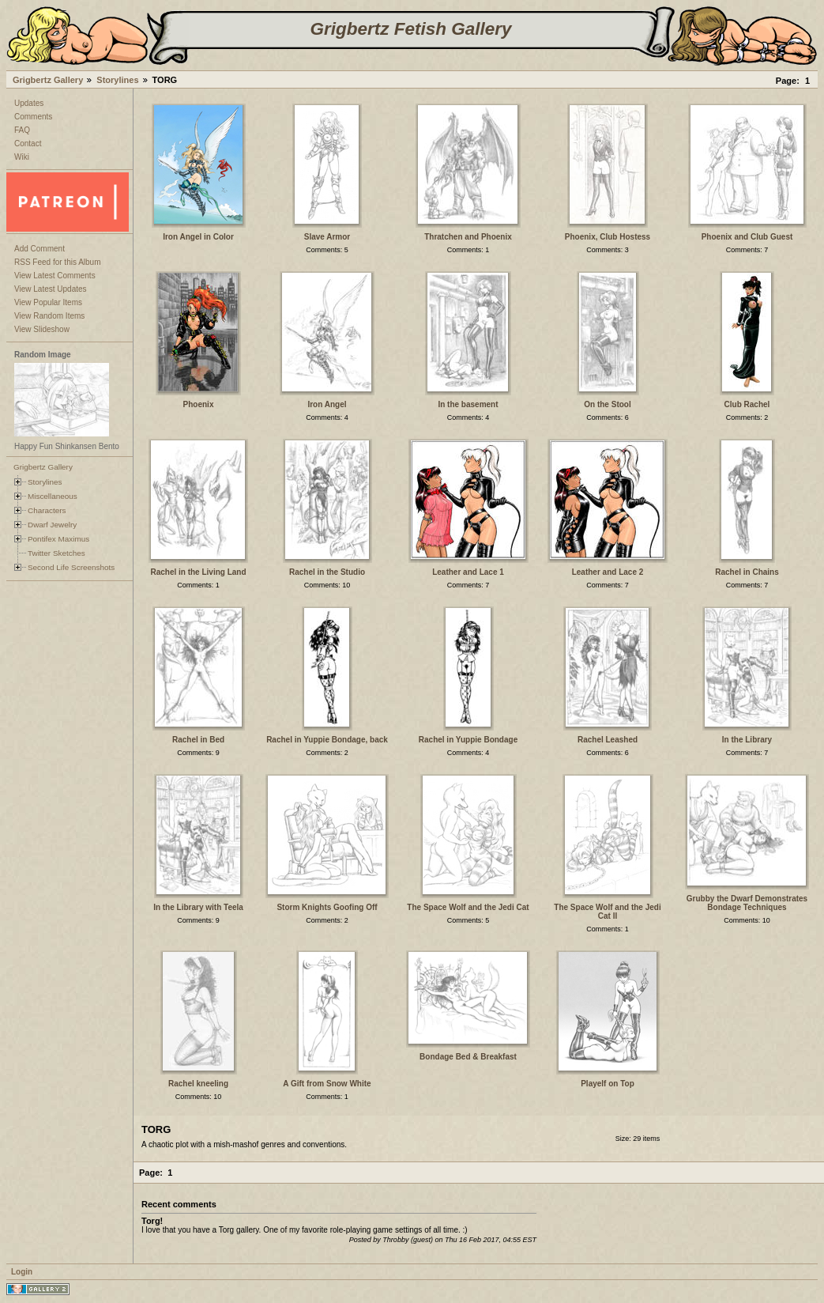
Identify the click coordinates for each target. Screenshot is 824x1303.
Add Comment (39, 248)
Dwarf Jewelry (52, 524)
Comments (33, 116)
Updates (28, 103)
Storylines (117, 80)
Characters (47, 510)
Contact (27, 143)
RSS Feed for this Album (57, 262)
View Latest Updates (50, 289)
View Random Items (49, 316)
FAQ (22, 130)
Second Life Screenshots (71, 567)
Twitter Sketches (56, 553)
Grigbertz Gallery (48, 80)
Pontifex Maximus (58, 538)
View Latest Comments (55, 275)
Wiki (21, 157)
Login (21, 1271)
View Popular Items (48, 302)
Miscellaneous (52, 496)
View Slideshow (42, 329)
